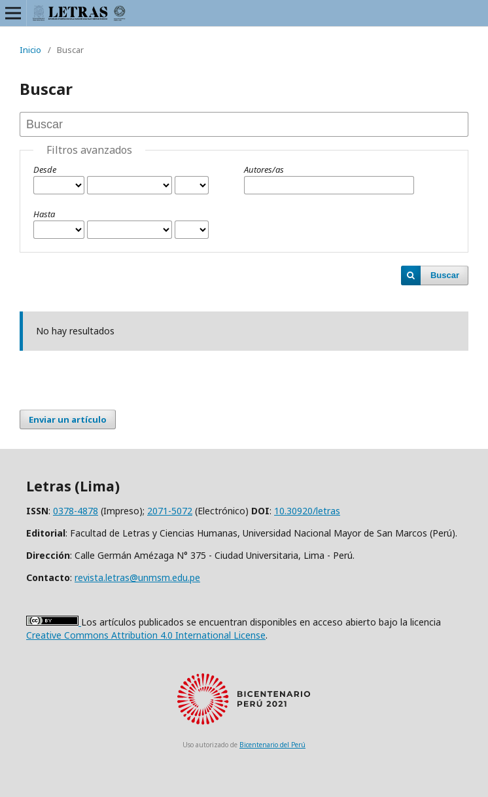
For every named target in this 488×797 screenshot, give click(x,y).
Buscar (444, 275)
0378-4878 (75, 511)
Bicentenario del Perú (272, 744)
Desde (44, 169)
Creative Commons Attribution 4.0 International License (146, 635)
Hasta (44, 214)
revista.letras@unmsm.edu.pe (137, 577)
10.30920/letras (307, 511)
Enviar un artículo (68, 419)
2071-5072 (169, 511)
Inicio (30, 50)
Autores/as (264, 169)
